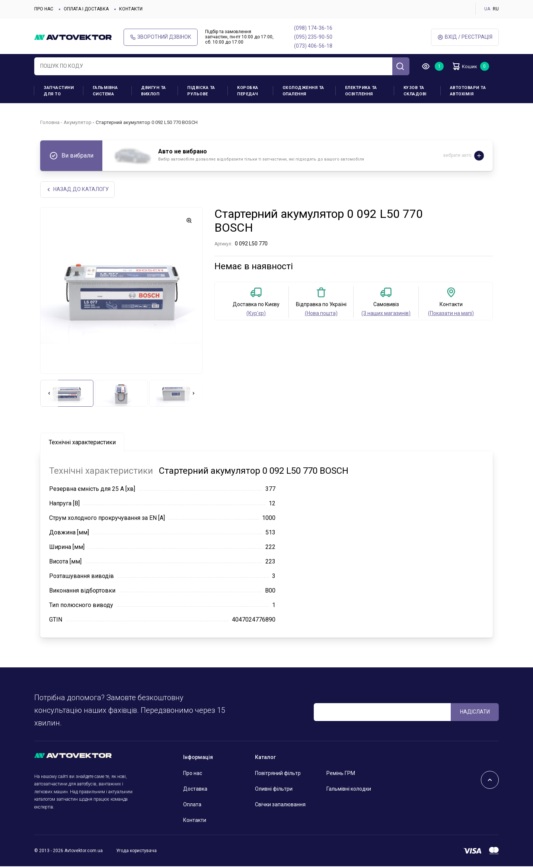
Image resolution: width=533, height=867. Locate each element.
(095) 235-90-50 (313, 37)
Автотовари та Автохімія (468, 90)
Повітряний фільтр (278, 774)
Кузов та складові (415, 90)
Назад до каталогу (78, 190)
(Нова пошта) (321, 314)
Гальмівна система (105, 90)
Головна (50, 122)
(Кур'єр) (256, 314)
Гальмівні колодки (348, 790)
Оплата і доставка (86, 9)
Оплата (192, 805)
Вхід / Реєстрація (464, 37)
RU (496, 9)
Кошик (467, 66)
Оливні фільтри (274, 790)
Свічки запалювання (280, 805)
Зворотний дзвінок (160, 37)
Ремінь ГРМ (340, 774)
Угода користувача (136, 851)
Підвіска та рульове (201, 90)
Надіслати (475, 712)
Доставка (195, 790)
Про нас (43, 9)
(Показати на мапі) (451, 314)
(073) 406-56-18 (313, 46)
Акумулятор (78, 122)
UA (487, 9)
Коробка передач (247, 90)
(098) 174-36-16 (313, 28)
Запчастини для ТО (59, 90)
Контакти (131, 9)
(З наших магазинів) (386, 314)
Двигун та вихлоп (153, 90)
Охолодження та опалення (303, 90)
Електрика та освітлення (361, 90)
